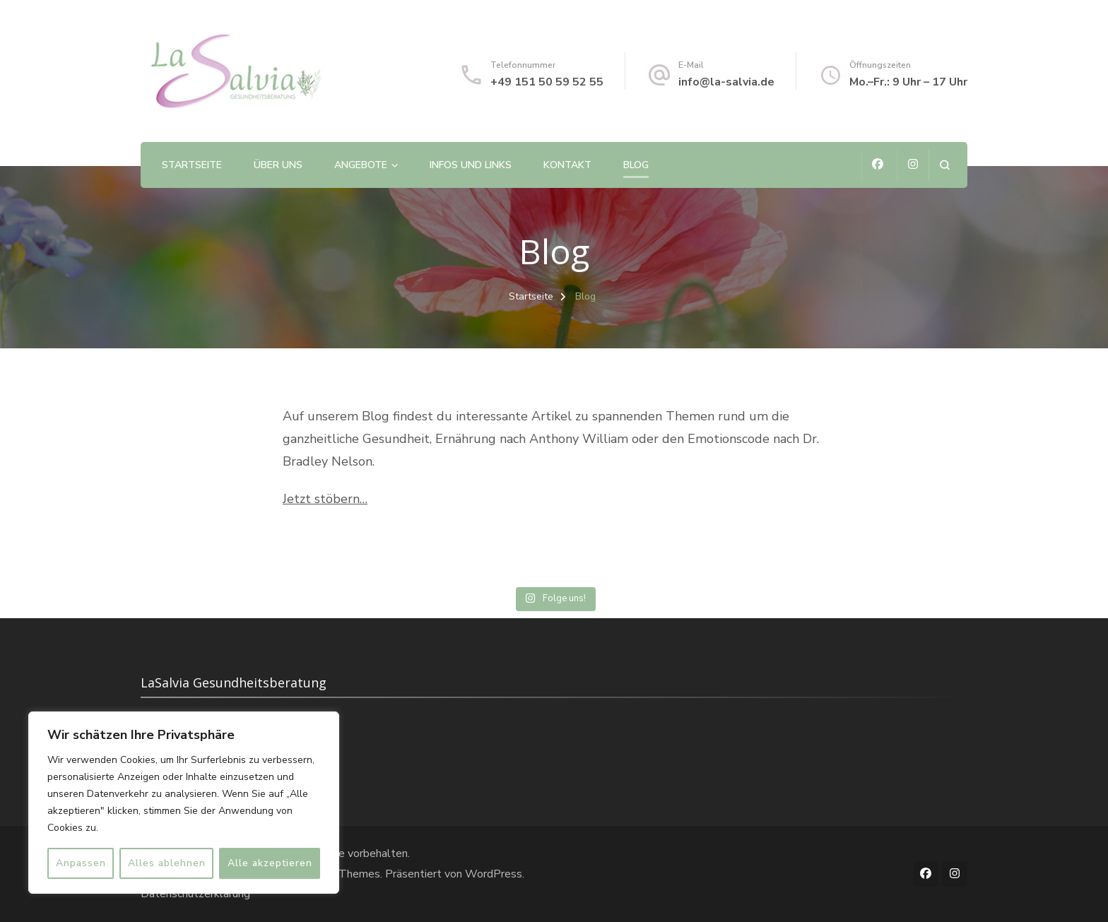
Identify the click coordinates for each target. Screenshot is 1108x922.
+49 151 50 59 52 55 (546, 82)
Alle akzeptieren (270, 863)
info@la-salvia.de (726, 82)
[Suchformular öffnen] (944, 165)
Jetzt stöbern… (325, 498)
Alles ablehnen (167, 863)
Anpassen (81, 863)
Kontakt (567, 165)
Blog (636, 165)
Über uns (278, 165)
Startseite (192, 165)
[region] (183, 802)
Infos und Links (471, 165)
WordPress (493, 874)
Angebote (360, 165)
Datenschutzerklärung (195, 894)
